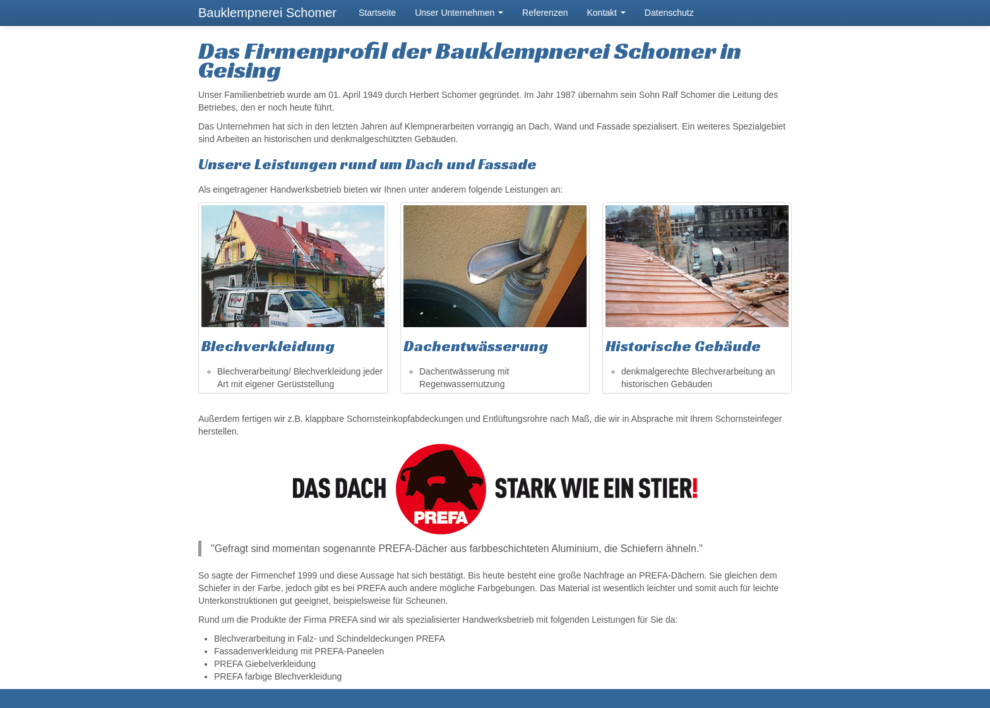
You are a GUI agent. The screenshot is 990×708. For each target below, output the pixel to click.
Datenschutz (669, 13)
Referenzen (545, 13)
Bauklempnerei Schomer (267, 13)
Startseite (377, 13)
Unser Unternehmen (459, 13)
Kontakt (606, 13)
